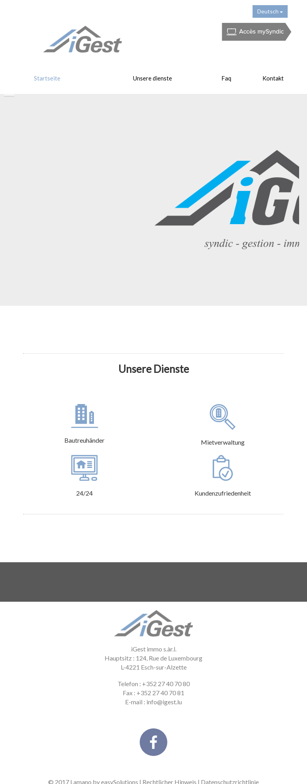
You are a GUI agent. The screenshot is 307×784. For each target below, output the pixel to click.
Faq (226, 78)
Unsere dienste (152, 78)
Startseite (47, 78)
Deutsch (270, 11)
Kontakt (273, 78)
